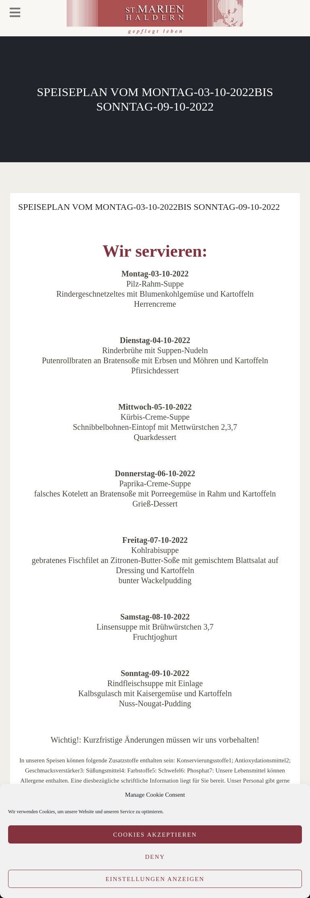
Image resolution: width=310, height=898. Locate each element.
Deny (155, 857)
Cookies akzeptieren (155, 834)
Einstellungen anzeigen (154, 879)
